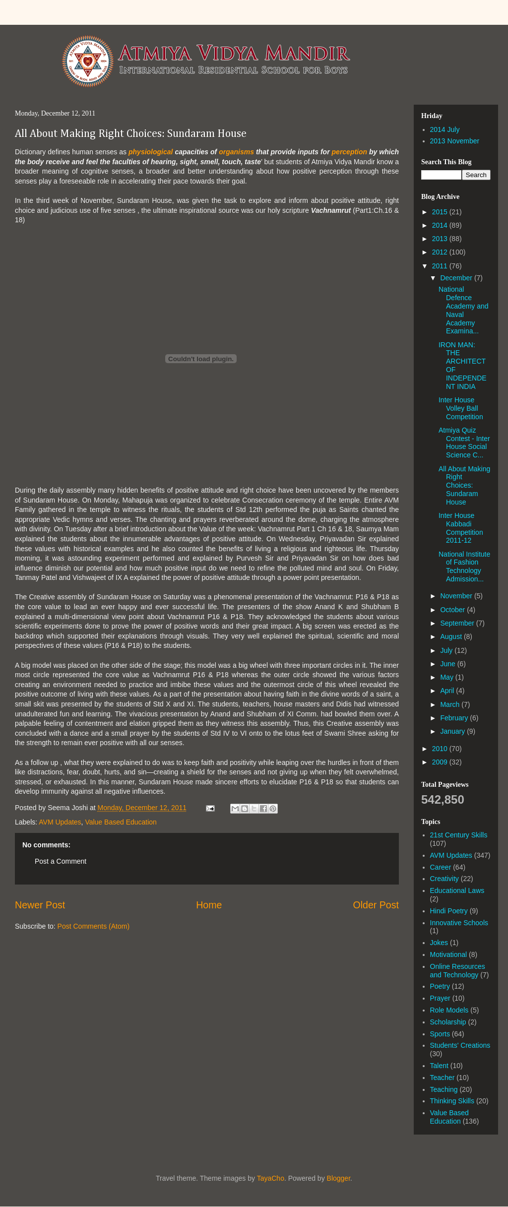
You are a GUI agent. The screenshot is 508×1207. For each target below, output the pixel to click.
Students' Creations (460, 1045)
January (453, 731)
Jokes (439, 943)
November (457, 596)
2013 (440, 239)
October (453, 610)
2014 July (445, 129)
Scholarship (448, 1022)
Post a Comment (60, 861)
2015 (440, 212)
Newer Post (40, 904)
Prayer (440, 998)
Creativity (444, 879)
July (447, 650)
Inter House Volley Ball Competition (461, 408)
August (451, 636)
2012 (440, 252)
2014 (440, 225)
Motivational (448, 954)
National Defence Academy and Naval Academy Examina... (464, 310)
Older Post (376, 904)
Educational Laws (457, 890)
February (455, 718)
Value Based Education (121, 822)
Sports (440, 1034)
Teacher (442, 1077)
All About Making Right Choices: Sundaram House (131, 133)
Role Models (449, 1010)
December (457, 278)
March (450, 704)
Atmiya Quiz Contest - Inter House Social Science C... (464, 442)
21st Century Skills (459, 835)
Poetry (440, 986)
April (448, 691)
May (447, 677)
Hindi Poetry (449, 911)
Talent (439, 1066)
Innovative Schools (459, 923)
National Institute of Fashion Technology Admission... (464, 566)
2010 (440, 749)
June (448, 664)
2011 (440, 266)
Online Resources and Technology (457, 970)
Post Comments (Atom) (93, 926)
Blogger (338, 1178)
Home (209, 904)
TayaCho (270, 1178)
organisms (236, 152)
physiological (150, 152)
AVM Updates (60, 822)
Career (440, 867)
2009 (440, 762)
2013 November (455, 141)
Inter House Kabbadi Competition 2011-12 (461, 527)
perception (350, 152)
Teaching (444, 1089)
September (458, 623)
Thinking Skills (452, 1101)
